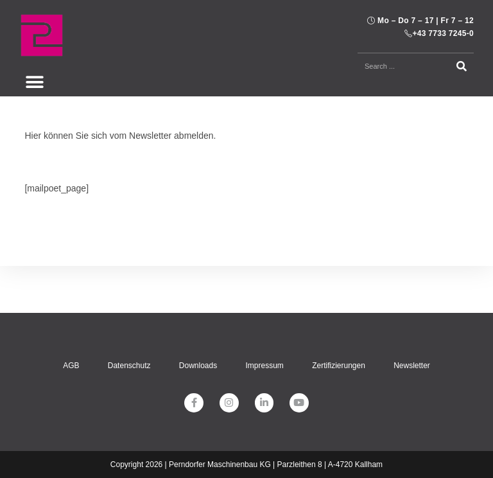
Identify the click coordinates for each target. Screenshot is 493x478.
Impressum (265, 319)
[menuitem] (193, 445)
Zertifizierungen (339, 319)
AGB (70, 319)
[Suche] (462, 66)
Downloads (197, 319)
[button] (34, 81)
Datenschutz (128, 319)
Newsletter (413, 319)
